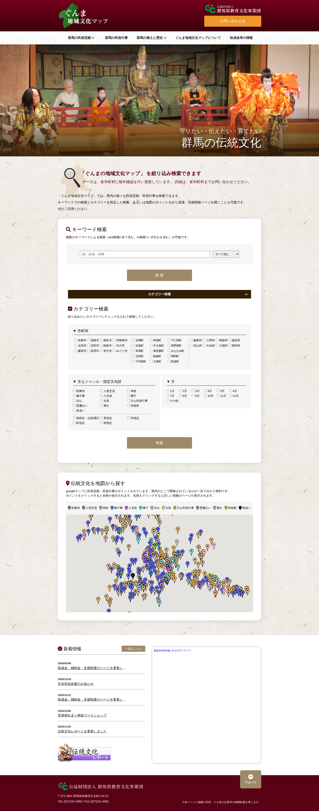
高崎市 (93, 340)
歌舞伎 (79, 391)
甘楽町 (137, 345)
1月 (170, 391)
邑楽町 (173, 361)
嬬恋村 (234, 340)
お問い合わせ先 (233, 21)
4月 (208, 391)
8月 (183, 395)
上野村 (209, 340)
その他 (173, 400)
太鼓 (104, 400)
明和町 (173, 356)
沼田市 (93, 345)
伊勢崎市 (120, 340)
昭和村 (234, 345)
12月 (234, 395)
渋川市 (119, 345)
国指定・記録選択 (86, 418)
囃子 (132, 395)
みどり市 (120, 350)
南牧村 (222, 340)
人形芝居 (107, 391)
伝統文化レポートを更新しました (82, 731)
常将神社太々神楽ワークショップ (82, 715)
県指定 (106, 418)
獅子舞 (79, 395)
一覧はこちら (133, 648)
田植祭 (133, 405)
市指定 (133, 418)
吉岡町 (137, 340)
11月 (221, 395)
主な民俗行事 (137, 400)
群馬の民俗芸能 (82, 38)
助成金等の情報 (241, 38)
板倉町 (155, 356)
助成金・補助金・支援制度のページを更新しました (93, 668)
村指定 (106, 423)
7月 (170, 395)
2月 (183, 391)
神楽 (132, 391)
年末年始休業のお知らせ (76, 684)
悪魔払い (80, 405)
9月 (195, 395)
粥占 (104, 405)
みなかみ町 (176, 350)
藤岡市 (80, 350)
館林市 (106, 345)
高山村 (196, 345)
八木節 (106, 395)
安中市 (106, 350)
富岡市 (93, 350)
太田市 (80, 345)
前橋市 (80, 340)
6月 (233, 391)
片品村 (209, 345)
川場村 (222, 345)
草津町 (137, 350)
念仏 (77, 400)
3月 (195, 391)
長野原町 (174, 345)
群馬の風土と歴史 (151, 38)
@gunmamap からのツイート (172, 650)
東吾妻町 (157, 350)
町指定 (79, 423)
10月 (209, 395)
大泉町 (155, 361)
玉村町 (137, 356)
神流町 (155, 340)
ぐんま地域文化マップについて (198, 38)
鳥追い (79, 410)
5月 (221, 391)
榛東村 (196, 340)
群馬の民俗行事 (116, 38)
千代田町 (139, 361)
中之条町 (157, 345)
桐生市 (106, 340)
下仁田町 (174, 340)
